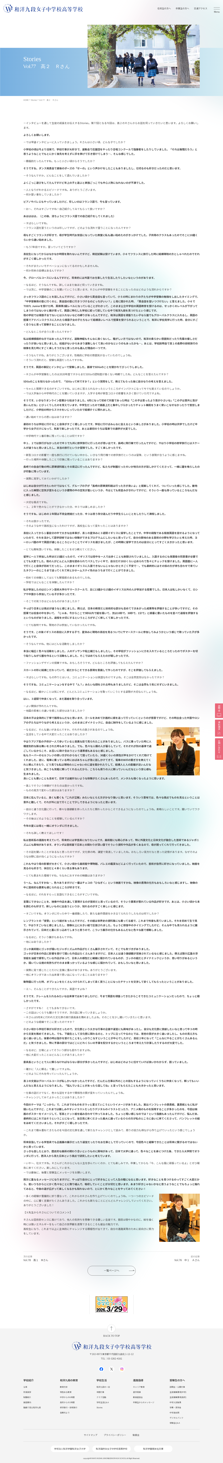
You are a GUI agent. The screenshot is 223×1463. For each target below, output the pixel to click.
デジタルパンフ (176, 1417)
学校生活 (102, 1380)
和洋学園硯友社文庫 (153, 1448)
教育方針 (64, 1386)
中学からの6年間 (67, 1397)
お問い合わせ (219, 749)
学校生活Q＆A (103, 1402)
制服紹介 (27, 1397)
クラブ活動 (101, 1397)
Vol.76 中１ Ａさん (187, 1260)
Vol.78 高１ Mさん (35, 1260)
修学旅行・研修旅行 (68, 1407)
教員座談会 (138, 1397)
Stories (99, 1407)
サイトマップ (90, 1435)
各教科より (65, 1412)
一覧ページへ (111, 1270)
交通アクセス (200, 8)
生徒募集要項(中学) (178, 1392)
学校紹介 (28, 1380)
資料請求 (219, 728)
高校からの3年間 (67, 1402)
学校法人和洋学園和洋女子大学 (70, 1448)
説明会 (219, 710)
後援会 (136, 1435)
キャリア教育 (139, 1386)
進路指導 (138, 1380)
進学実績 (137, 1392)
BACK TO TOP (111, 1335)
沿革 (25, 1386)
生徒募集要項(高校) (178, 1397)
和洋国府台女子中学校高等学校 (111, 1448)
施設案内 (27, 1402)
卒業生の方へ (182, 8)
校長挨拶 (27, 1392)
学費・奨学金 (175, 1407)
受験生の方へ (177, 1380)
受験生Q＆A (175, 1422)
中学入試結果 (175, 1402)
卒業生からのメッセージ (143, 1402)
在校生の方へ (164, 8)
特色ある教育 (66, 1392)
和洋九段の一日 (103, 1386)
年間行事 (100, 1392)
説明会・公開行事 (177, 1386)
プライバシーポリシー (115, 1435)
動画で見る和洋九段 (32, 1407)
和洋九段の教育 (69, 1380)
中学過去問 (174, 1412)
